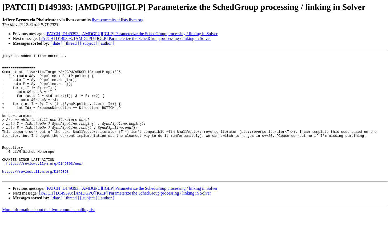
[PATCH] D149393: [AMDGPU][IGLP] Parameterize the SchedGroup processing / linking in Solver (132, 33)
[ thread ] (71, 43)
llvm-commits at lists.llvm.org (117, 20)
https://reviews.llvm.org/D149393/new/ (44, 185)
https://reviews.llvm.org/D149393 (35, 195)
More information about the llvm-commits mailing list (48, 234)
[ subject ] (88, 43)
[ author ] (106, 43)
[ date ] (56, 43)
